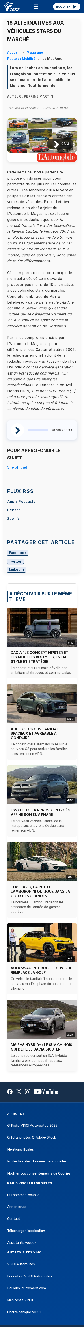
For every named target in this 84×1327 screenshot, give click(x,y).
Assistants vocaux (21, 1243)
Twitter (15, 561)
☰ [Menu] (36, 7)
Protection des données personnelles (37, 1161)
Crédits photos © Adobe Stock (31, 1137)
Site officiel (17, 467)
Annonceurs (16, 1207)
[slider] (38, 430)
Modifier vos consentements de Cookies (39, 1173)
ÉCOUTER (66, 6)
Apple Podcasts (21, 501)
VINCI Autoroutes (21, 1264)
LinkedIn (16, 570)
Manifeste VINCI (20, 1300)
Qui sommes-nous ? (23, 1195)
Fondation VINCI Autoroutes (29, 1276)
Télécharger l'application (26, 1231)
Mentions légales (20, 1149)
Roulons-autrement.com (26, 1288)
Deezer (13, 510)
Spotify (13, 518)
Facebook (18, 553)
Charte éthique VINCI (24, 1312)
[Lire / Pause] (53, 144)
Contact (13, 1219)
